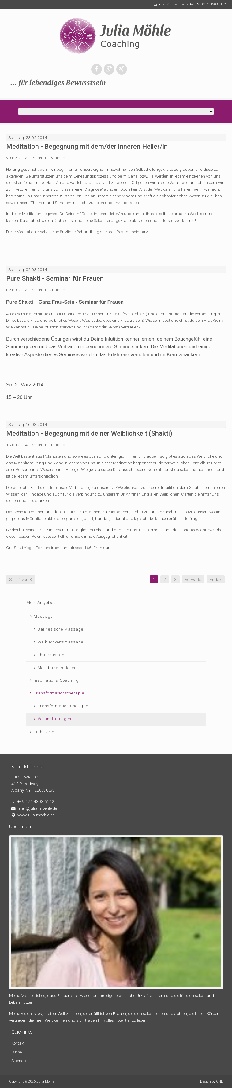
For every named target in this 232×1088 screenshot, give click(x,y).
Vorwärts (193, 579)
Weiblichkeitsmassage (60, 642)
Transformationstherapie (59, 693)
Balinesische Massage (60, 629)
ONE (219, 1081)
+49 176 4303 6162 (35, 801)
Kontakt (17, 1043)
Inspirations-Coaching (56, 680)
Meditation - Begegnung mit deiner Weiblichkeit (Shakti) (89, 433)
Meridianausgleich (56, 667)
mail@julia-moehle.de (176, 4)
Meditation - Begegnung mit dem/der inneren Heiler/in (87, 146)
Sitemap (18, 1060)
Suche (16, 1052)
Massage (43, 616)
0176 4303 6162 (214, 4)
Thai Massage (52, 655)
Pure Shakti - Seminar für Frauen (55, 278)
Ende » (216, 579)
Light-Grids (45, 732)
